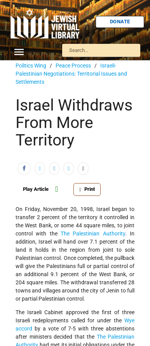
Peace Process (73, 65)
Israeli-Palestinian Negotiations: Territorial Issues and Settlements (71, 73)
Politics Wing (31, 65)
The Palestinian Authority (93, 233)
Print (87, 189)
